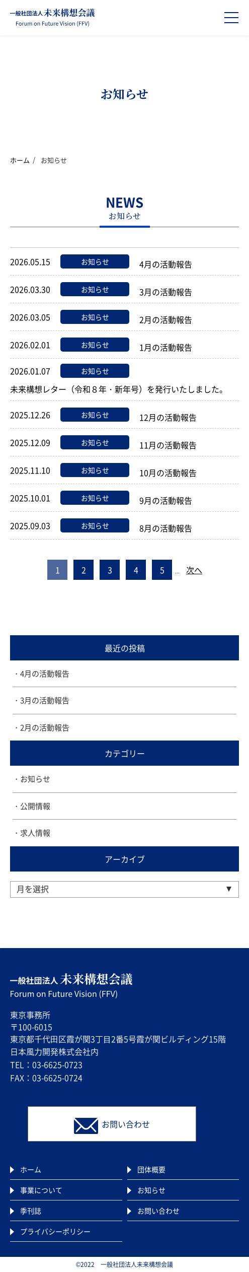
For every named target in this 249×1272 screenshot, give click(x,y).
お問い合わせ (158, 1211)
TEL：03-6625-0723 (46, 1064)
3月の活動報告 (44, 700)
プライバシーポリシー (55, 1231)
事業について (41, 1190)
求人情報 (35, 832)
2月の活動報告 (44, 727)
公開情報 (35, 806)
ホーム (20, 160)
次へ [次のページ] (194, 570)
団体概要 (151, 1169)
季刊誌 (30, 1211)
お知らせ (35, 778)
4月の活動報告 (44, 673)
